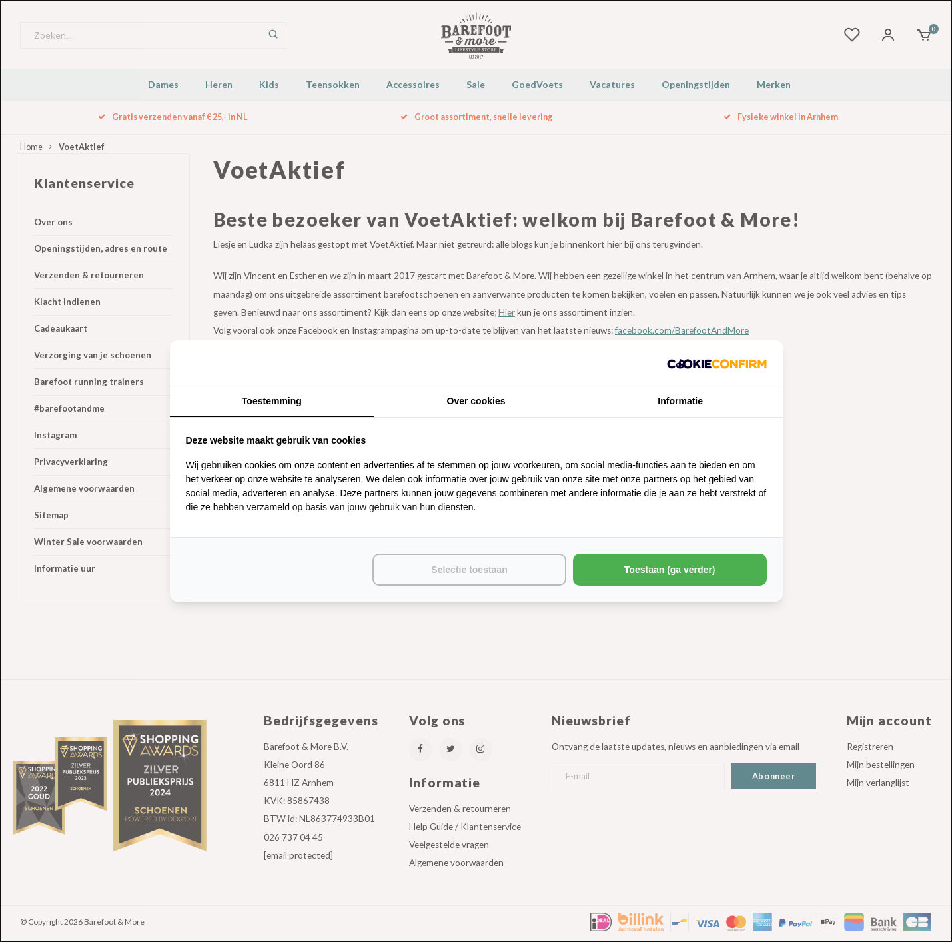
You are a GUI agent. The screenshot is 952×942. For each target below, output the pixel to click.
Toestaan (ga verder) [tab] (669, 569)
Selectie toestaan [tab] (469, 569)
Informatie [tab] (680, 401)
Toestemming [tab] (272, 401)
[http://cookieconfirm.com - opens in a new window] (717, 363)
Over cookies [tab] (476, 401)
